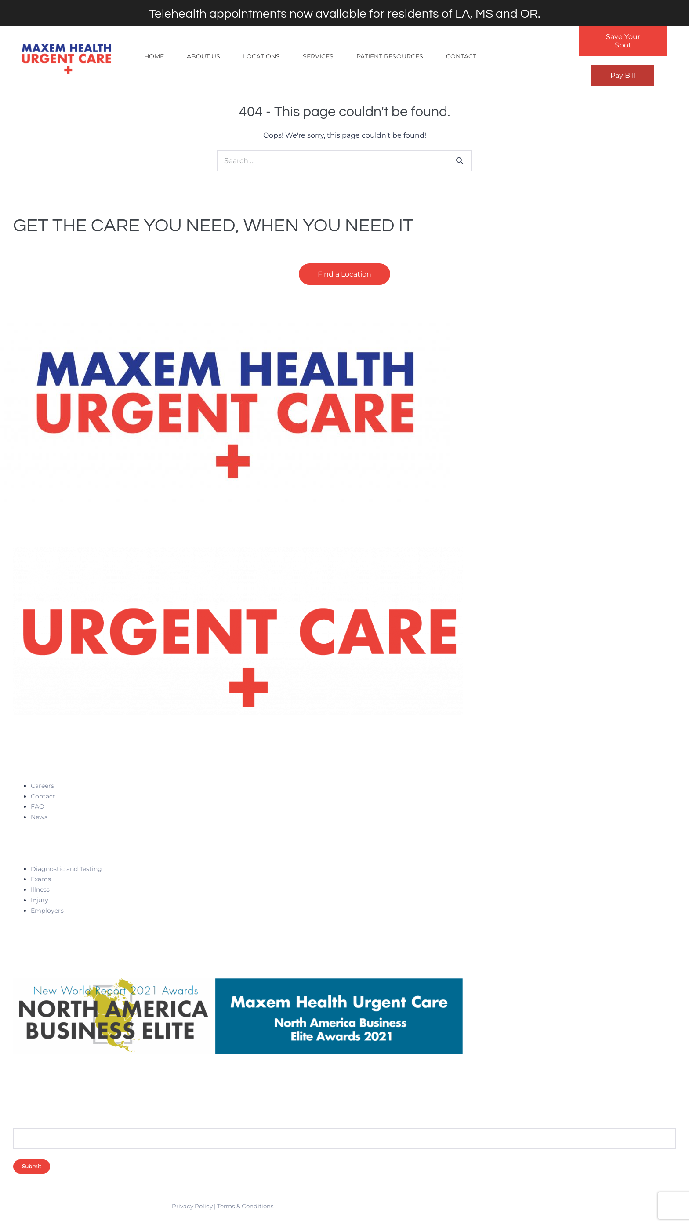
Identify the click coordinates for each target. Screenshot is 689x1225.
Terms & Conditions (245, 1206)
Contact (461, 56)
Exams (41, 879)
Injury (39, 900)
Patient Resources (389, 56)
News (39, 817)
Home (154, 56)
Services (318, 56)
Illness (40, 889)
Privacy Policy (192, 1206)
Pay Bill (622, 75)
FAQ (37, 806)
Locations (261, 56)
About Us (203, 56)
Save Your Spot (623, 41)
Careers (42, 786)
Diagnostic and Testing (66, 869)
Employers (47, 911)
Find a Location (344, 274)
